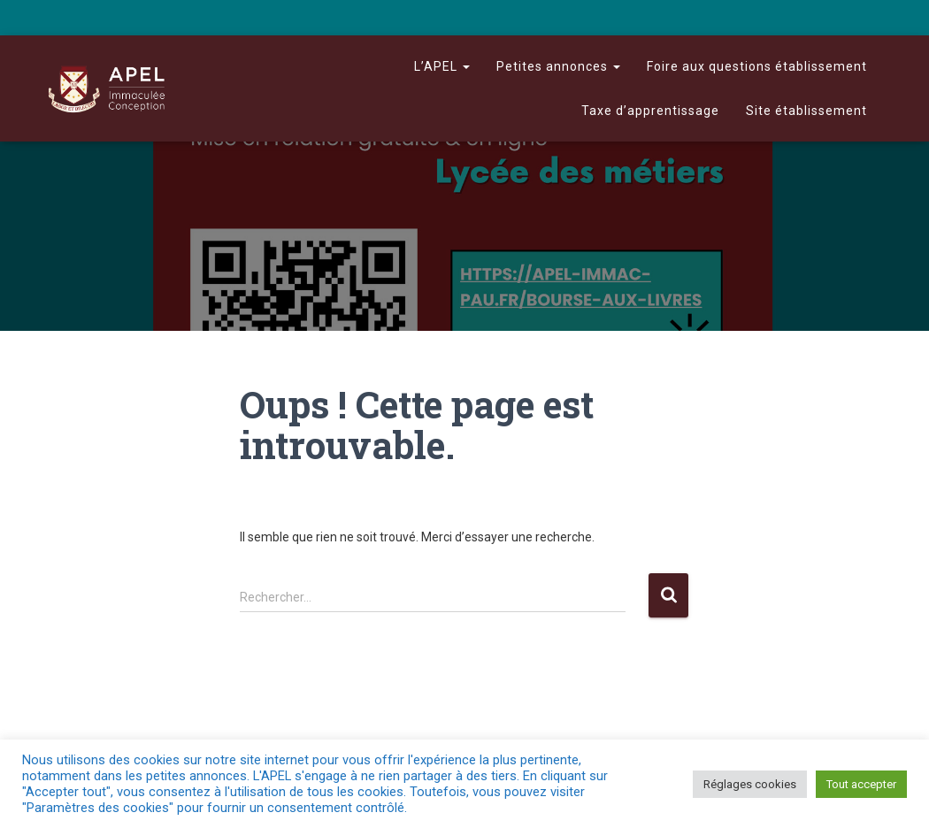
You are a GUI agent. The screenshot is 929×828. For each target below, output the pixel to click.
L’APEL (442, 66)
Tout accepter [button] (861, 784)
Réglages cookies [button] (749, 784)
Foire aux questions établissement (757, 66)
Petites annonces (558, 66)
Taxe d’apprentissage (650, 111)
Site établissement (806, 111)
